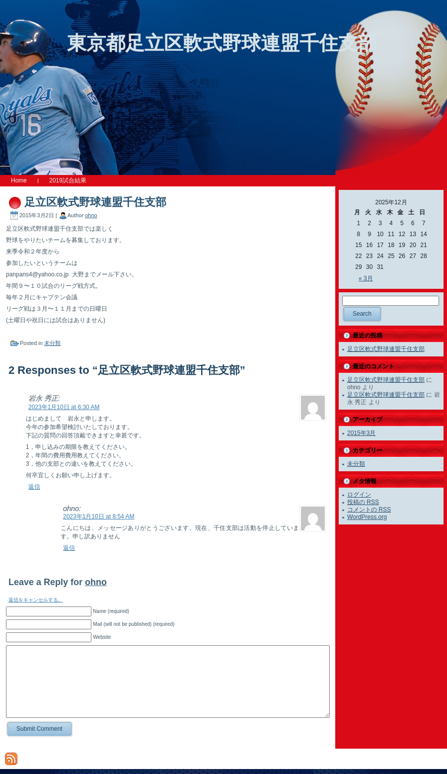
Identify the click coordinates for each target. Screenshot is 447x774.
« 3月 (366, 278)
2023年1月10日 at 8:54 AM (98, 516)
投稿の (363, 502)
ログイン (359, 494)
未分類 (52, 343)
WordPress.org (367, 517)
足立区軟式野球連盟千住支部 (95, 202)
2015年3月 (361, 433)
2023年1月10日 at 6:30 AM (63, 407)
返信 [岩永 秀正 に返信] (34, 486)
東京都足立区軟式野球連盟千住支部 (222, 43)
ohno (91, 215)
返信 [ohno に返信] (69, 547)
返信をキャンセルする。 (35, 599)
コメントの (369, 509)
